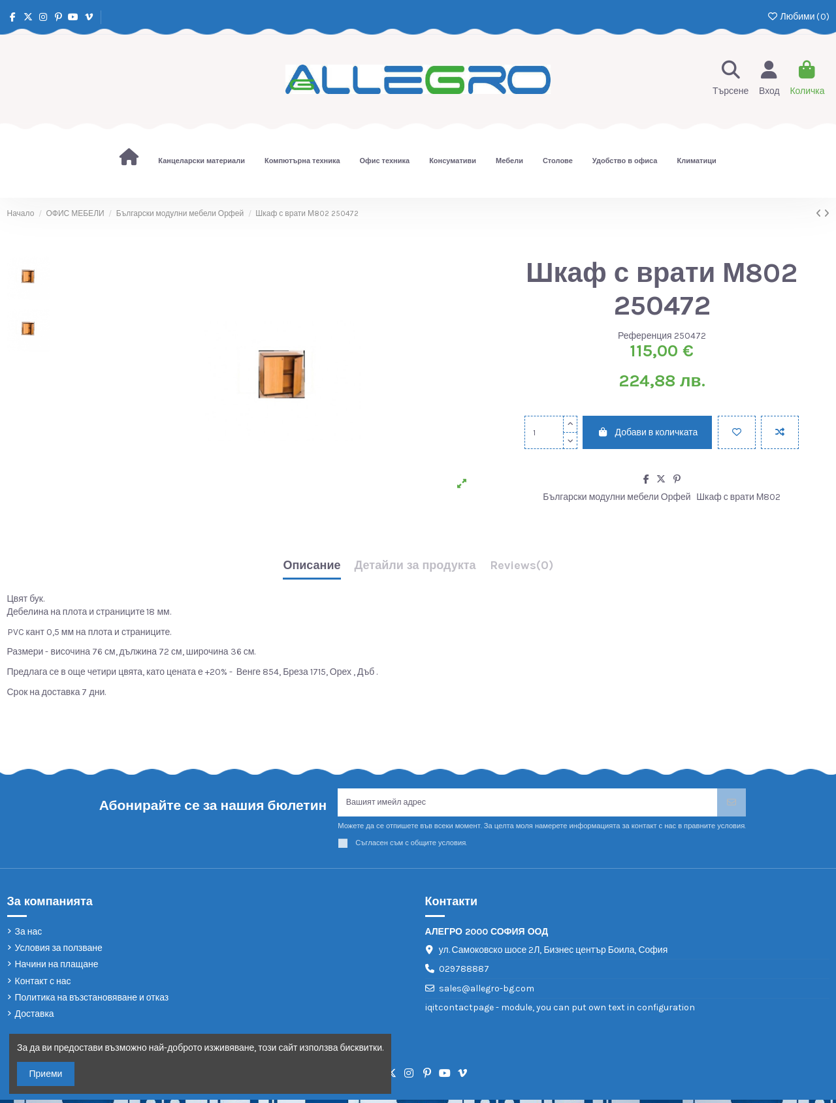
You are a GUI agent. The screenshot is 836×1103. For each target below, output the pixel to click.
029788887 (464, 972)
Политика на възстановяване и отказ (92, 1000)
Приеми (46, 1074)
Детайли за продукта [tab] (415, 565)
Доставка (34, 1017)
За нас (28, 934)
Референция (645, 335)
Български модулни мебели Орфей (616, 497)
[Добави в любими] (737, 432)
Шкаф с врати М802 (738, 497)
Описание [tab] (311, 565)
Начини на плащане (57, 968)
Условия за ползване (59, 951)
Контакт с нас (43, 984)
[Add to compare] (780, 432)
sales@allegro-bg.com (486, 991)
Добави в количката (647, 432)
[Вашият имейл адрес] (528, 804)
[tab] (521, 568)
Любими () (798, 16)
